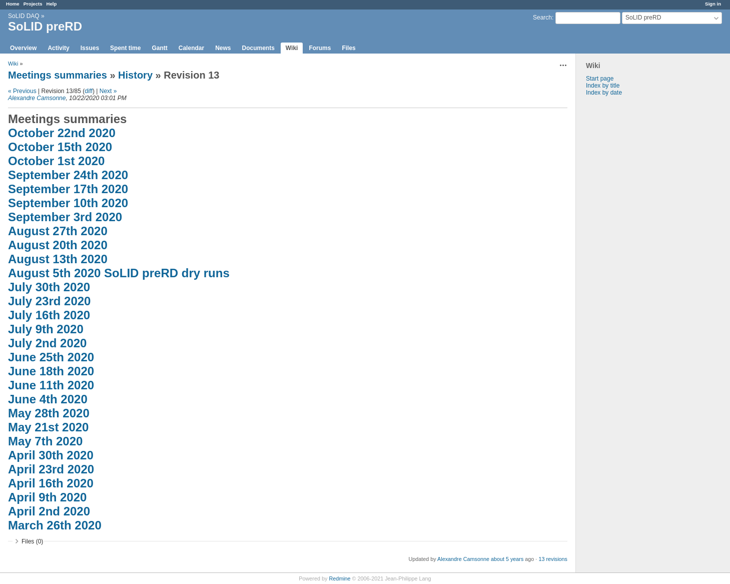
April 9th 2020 (47, 497)
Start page (599, 78)
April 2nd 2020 (49, 511)
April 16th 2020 (51, 483)
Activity (58, 48)
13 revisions (552, 559)
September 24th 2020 (68, 175)
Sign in (713, 4)
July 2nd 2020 (47, 343)
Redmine (339, 578)
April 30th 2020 (51, 455)
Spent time (125, 48)
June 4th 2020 (48, 399)
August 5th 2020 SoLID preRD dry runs (119, 273)
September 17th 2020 (68, 189)
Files (348, 48)
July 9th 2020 (46, 329)
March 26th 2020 (55, 525)
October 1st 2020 (56, 161)
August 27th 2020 (58, 231)
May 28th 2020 (49, 413)
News (223, 48)
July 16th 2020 (49, 315)
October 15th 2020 (60, 147)
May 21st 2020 (48, 427)
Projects (33, 4)
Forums (320, 48)
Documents (258, 48)
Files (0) (32, 541)
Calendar (191, 48)
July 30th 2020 (49, 287)
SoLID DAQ (24, 16)
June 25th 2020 (51, 357)
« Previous (22, 91)
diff (89, 91)
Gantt (159, 48)
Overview (23, 48)
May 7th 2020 (45, 441)
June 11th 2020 (51, 385)
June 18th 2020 (51, 371)
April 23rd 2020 (51, 469)
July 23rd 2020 (49, 301)
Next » (108, 91)
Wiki (292, 48)
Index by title (602, 85)
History (135, 75)
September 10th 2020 (68, 203)
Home (13, 4)
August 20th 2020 (58, 245)
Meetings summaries (57, 75)
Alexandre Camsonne (37, 98)
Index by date (604, 92)
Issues (90, 48)
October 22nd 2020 (62, 133)
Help (52, 4)
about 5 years (507, 559)
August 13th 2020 (58, 259)
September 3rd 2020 (65, 217)
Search (542, 17)
